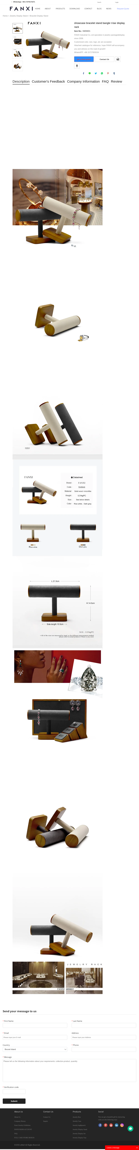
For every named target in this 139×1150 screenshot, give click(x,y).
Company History (20, 1122)
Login (116, 2)
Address (75, 1034)
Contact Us (88, 10)
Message (7, 1058)
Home (37, 9)
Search (99, 2)
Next (18, 74)
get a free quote (84, 59)
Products (60, 9)
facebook (84, 73)
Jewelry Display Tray (79, 1138)
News (108, 9)
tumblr (114, 73)
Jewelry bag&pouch (79, 1126)
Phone (75, 1046)
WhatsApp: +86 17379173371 (24, 2)
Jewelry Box (77, 1118)
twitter (96, 73)
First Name (8, 1022)
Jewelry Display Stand (19, 16)
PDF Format (118, 59)
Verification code (11, 1088)
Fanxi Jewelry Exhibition (22, 1126)
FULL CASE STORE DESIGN (24, 1138)
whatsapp (102, 73)
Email (6, 1034)
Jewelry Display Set (79, 1134)
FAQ (15, 1134)
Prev (18, 20)
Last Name (77, 1022)
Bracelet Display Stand (39, 16)
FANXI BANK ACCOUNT (23, 1130)
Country (6, 1046)
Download (75, 9)
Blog (99, 9)
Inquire (45, 1122)
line (90, 73)
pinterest (108, 73)
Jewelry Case (77, 1122)
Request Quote (123, 9)
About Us (48, 10)
